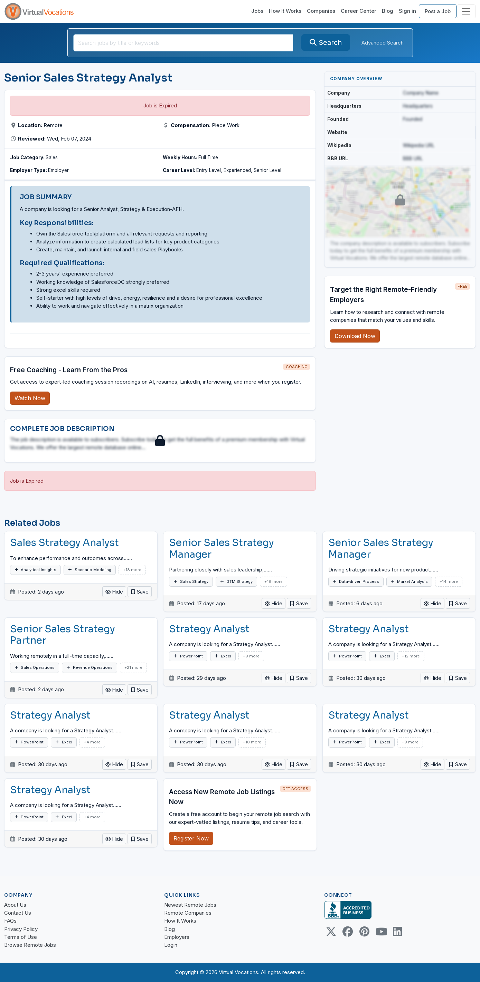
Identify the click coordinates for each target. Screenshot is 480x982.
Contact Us (17, 912)
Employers (176, 937)
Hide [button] (114, 592)
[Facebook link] (348, 931)
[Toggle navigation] (466, 11)
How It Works (285, 11)
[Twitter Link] (331, 931)
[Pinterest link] (364, 931)
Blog (387, 11)
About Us (15, 905)
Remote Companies (187, 912)
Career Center (358, 11)
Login (170, 945)
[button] (140, 591)
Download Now (355, 336)
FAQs (10, 920)
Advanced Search (382, 42)
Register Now (191, 838)
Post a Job (438, 11)
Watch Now (30, 398)
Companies (321, 11)
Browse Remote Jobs (30, 945)
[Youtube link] (381, 931)
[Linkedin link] (397, 931)
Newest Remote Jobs (190, 905)
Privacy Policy (21, 929)
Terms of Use (20, 937)
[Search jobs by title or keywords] (183, 42)
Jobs (257, 11)
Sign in (407, 11)
